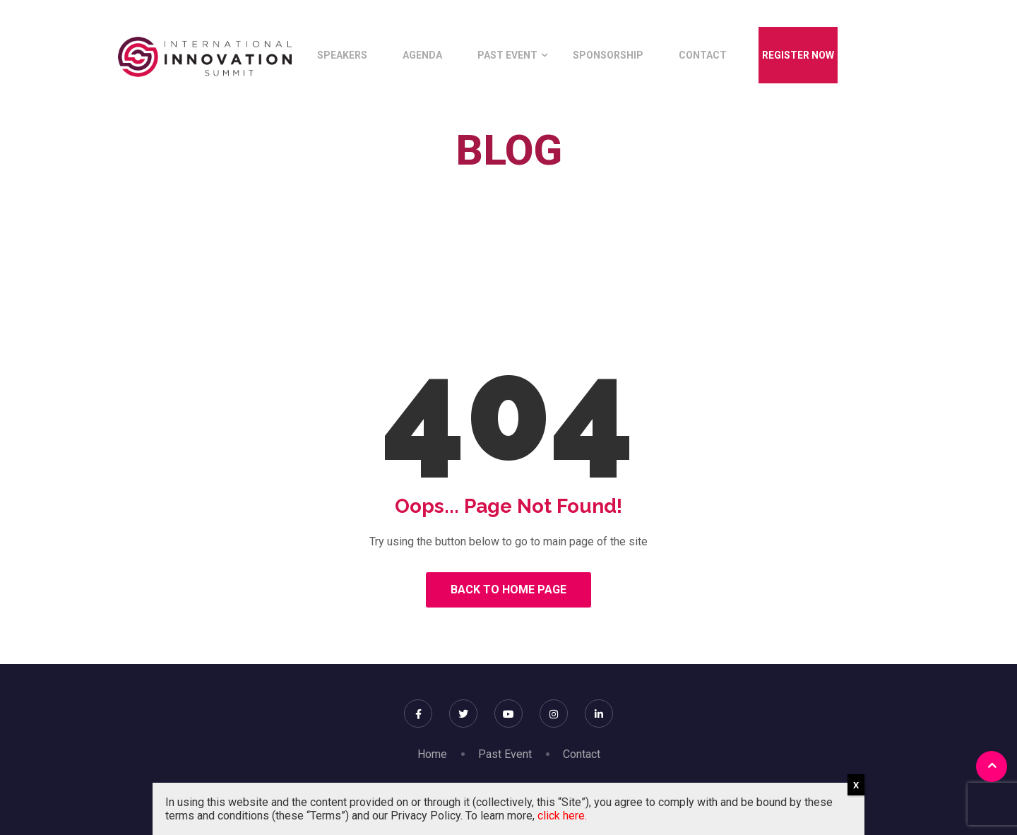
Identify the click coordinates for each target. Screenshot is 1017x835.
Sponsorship (608, 55)
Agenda (422, 55)
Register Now (798, 55)
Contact (703, 55)
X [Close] (856, 785)
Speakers (342, 55)
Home (459, 182)
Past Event (507, 55)
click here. (562, 815)
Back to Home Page (508, 589)
